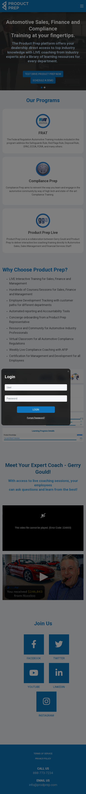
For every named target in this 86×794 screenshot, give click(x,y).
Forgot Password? (36, 418)
